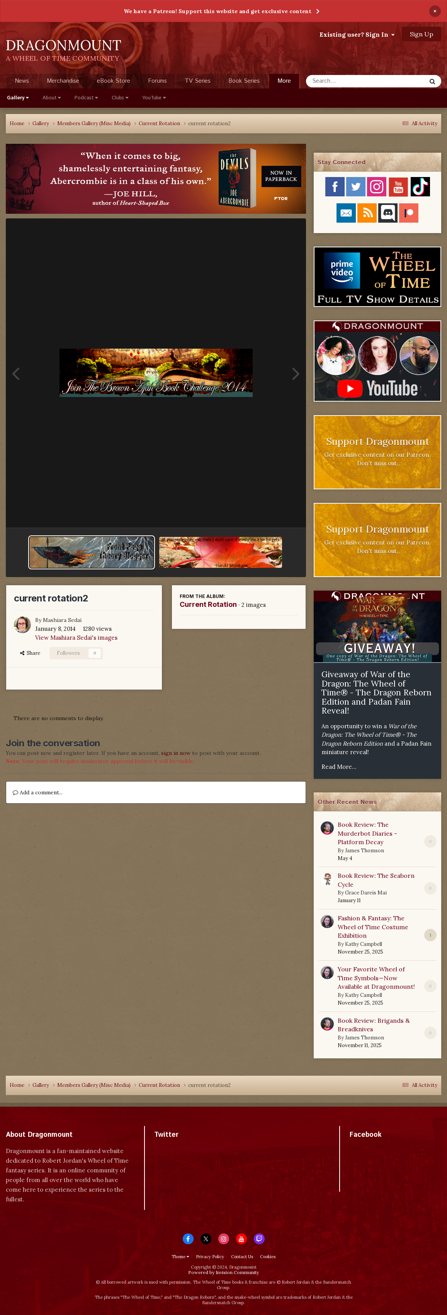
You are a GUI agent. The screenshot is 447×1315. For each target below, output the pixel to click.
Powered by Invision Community (223, 1272)
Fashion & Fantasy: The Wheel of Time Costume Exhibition (373, 926)
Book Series (244, 81)
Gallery (18, 98)
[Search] (345, 81)
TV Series (198, 81)
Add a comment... (38, 792)
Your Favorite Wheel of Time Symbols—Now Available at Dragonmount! (376, 977)
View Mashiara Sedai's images (76, 637)
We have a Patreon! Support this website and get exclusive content (217, 11)
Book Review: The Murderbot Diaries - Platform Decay (367, 833)
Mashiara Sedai (62, 620)
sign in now (175, 752)
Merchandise (63, 81)
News (22, 81)
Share (30, 653)
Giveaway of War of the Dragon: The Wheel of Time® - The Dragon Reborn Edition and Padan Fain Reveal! (376, 692)
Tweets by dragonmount (188, 1148)
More (284, 81)
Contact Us (242, 1256)
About (51, 98)
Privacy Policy (210, 1256)
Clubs (120, 98)
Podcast (86, 98)
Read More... (339, 766)
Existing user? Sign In (357, 34)
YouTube (154, 98)
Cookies (267, 1256)
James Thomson (364, 850)
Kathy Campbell (363, 944)
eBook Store (113, 81)
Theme (180, 1256)
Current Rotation (208, 604)
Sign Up (421, 34)
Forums (157, 81)
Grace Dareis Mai (366, 892)
